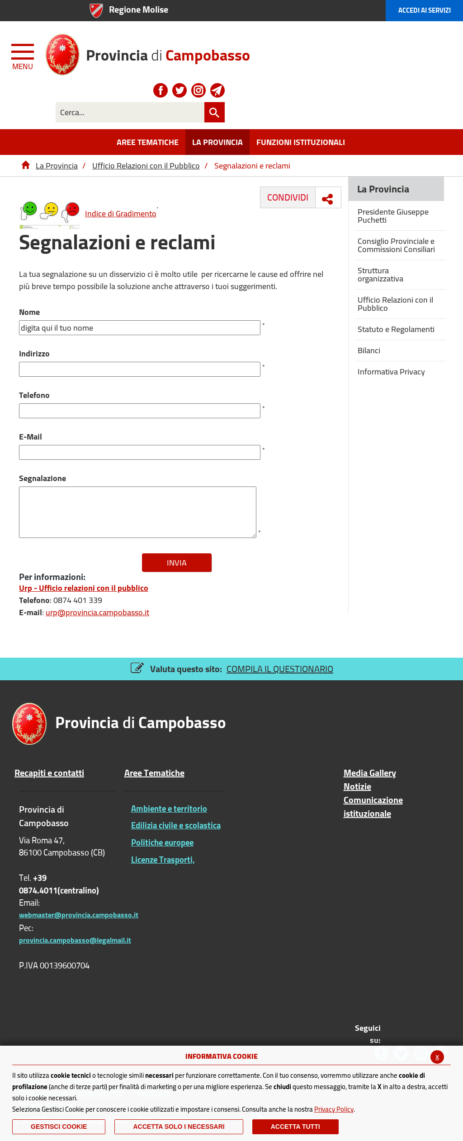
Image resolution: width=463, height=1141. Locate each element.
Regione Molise (138, 9)
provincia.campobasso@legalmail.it (75, 940)
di (168, 52)
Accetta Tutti (295, 1126)
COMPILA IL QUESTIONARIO (280, 668)
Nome (29, 312)
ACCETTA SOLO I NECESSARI (178, 1126)
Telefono (34, 395)
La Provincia (57, 165)
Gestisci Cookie (59, 1126)
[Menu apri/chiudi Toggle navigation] (23, 55)
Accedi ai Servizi (424, 10)
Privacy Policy (334, 1109)
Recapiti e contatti (49, 773)
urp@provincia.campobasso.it (97, 612)
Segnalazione (42, 478)
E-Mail (30, 436)
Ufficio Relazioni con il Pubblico (146, 165)
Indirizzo (34, 353)
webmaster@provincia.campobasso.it (78, 914)
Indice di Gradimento (87, 213)
